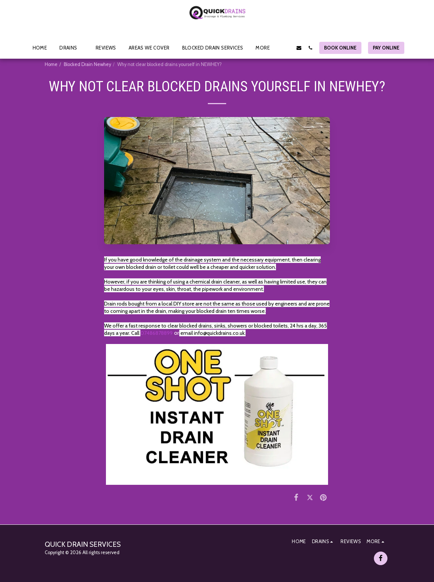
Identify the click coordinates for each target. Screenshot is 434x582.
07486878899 (156, 333)
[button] (71, 48)
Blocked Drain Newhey (87, 64)
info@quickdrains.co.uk (219, 333)
